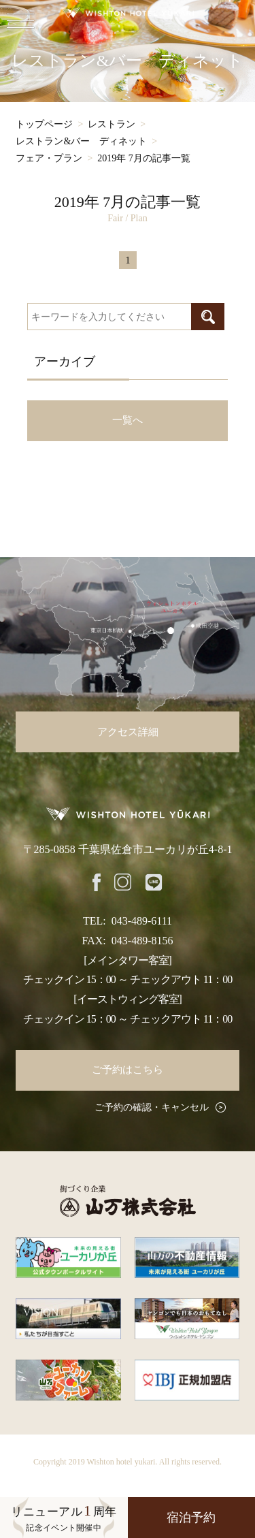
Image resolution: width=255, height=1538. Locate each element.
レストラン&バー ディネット (81, 141)
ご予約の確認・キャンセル (152, 1107)
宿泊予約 (191, 1517)
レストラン (111, 124)
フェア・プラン (49, 158)
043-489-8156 (142, 940)
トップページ (44, 124)
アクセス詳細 (127, 731)
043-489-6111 (142, 921)
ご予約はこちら (127, 1069)
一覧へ (127, 420)
